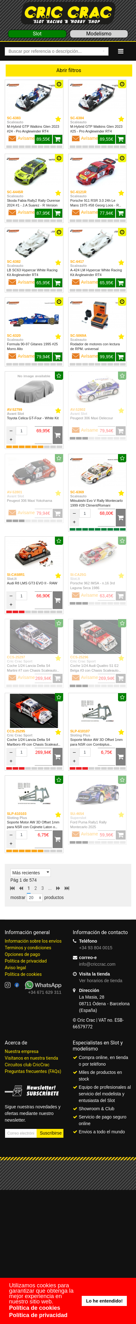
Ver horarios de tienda (100, 980)
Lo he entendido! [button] (104, 1300)
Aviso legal (15, 967)
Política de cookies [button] (34, 1308)
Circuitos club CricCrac (27, 1064)
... (50, 888)
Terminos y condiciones (28, 947)
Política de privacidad (26, 961)
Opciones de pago (22, 954)
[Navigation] (120, 51)
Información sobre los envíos (33, 941)
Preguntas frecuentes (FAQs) (33, 1071)
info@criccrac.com (97, 964)
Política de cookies (23, 974)
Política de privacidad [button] (38, 1315)
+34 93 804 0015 (96, 947)
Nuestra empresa (21, 1051)
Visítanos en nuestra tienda (31, 1058)
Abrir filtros (68, 70)
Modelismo (98, 34)
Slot (37, 34)
